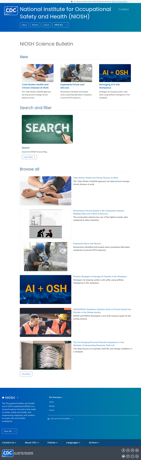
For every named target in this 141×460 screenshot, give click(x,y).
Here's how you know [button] (120, 1)
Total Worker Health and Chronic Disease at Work (35, 85)
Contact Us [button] (9, 434)
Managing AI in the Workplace (106, 85)
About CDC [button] (32, 434)
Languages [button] (73, 434)
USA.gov (136, 455)
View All (8, 423)
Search (125, 9)
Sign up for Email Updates (60, 410)
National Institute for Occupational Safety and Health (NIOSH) (65, 13)
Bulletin (35, 25)
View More (26, 366)
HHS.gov (127, 455)
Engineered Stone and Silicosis (71, 85)
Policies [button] (53, 434)
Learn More (28, 155)
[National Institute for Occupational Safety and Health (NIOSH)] (19, 389)
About (24, 25)
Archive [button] (94, 434)
